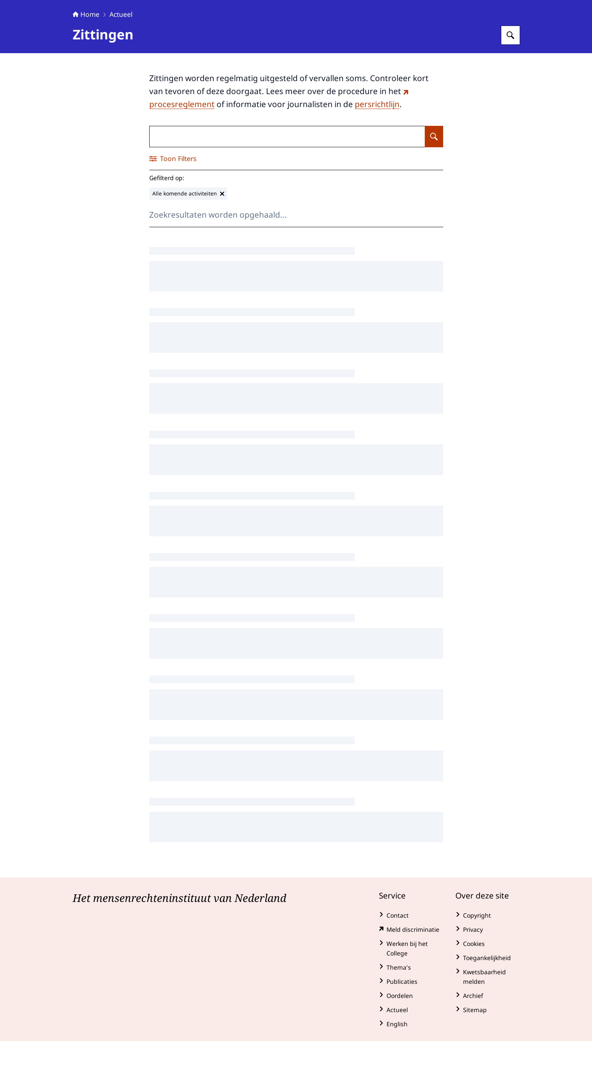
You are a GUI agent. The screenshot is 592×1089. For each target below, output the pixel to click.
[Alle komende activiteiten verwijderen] (188, 241)
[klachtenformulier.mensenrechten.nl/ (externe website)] (411, 977)
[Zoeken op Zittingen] (434, 184)
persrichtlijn (377, 152)
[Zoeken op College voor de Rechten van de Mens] (510, 83)
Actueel (120, 62)
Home (86, 62)
